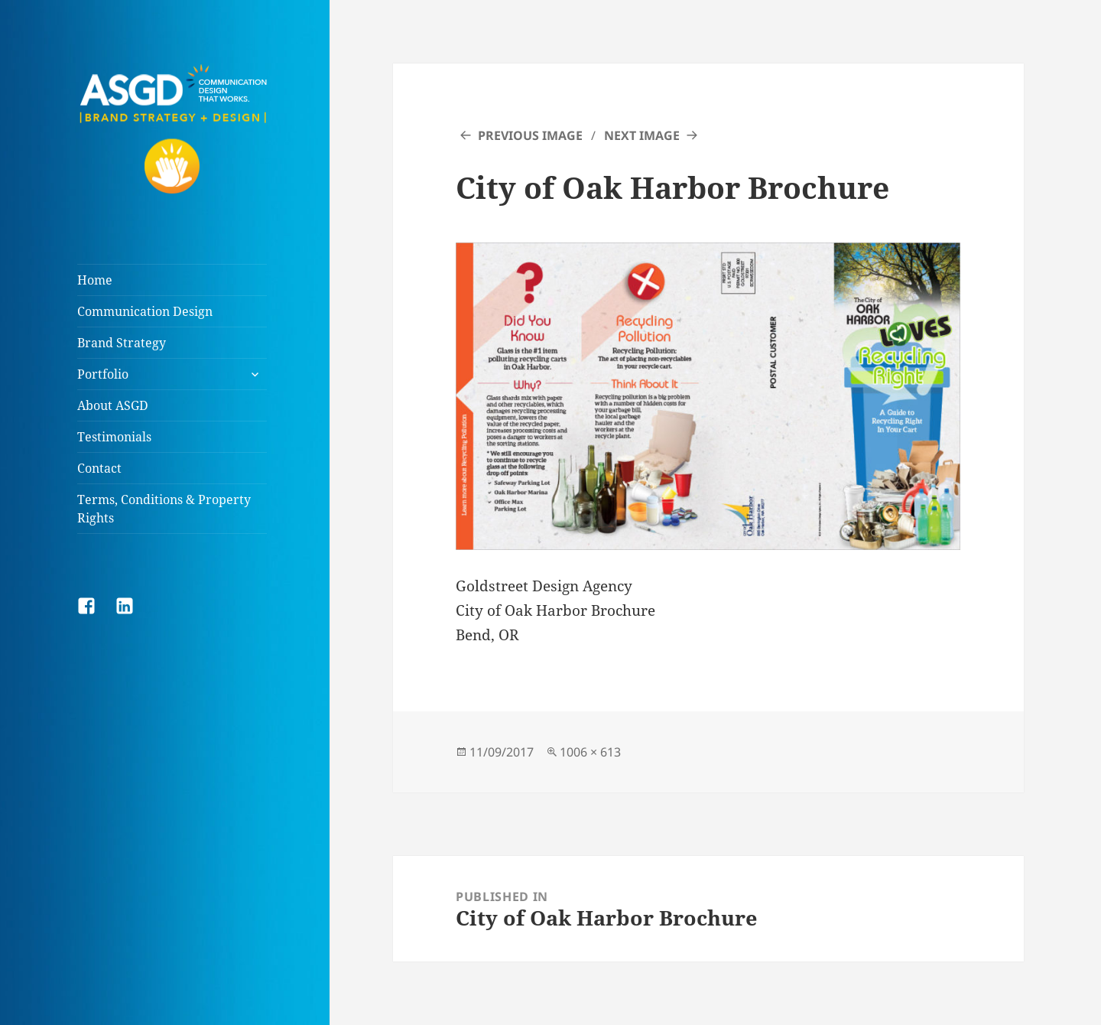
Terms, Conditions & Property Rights (164, 508)
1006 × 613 (590, 752)
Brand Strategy (121, 342)
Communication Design (145, 311)
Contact (99, 468)
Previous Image (530, 135)
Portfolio (102, 374)
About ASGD (112, 405)
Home (94, 280)
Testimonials (114, 436)
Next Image (642, 135)
